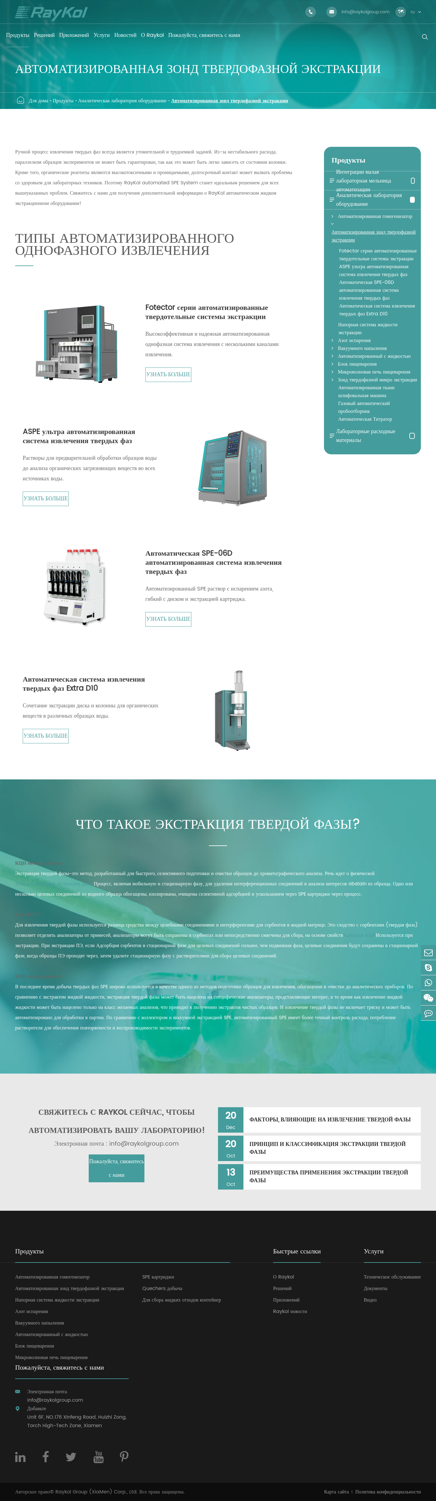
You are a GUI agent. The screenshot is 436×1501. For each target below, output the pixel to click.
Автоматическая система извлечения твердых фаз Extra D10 (84, 684)
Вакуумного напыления (362, 348)
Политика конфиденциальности (388, 1492)
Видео (370, 1300)
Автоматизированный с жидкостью (374, 356)
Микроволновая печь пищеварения (374, 372)
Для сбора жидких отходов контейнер (181, 1300)
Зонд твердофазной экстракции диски (54, 884)
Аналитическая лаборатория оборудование (122, 101)
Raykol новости (290, 1311)
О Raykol (283, 1277)
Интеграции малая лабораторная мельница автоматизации (360, 181)
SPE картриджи (158, 1277)
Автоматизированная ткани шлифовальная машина (366, 392)
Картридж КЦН (359, 935)
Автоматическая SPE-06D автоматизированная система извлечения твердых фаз (213, 562)
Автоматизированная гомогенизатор (375, 216)
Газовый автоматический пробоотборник (364, 407)
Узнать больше (168, 374)
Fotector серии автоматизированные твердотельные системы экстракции (206, 312)
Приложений (286, 1300)
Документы (376, 1288)
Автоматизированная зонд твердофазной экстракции (229, 101)
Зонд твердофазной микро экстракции (377, 380)
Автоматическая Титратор (365, 419)
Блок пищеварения (357, 364)
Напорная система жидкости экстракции (368, 329)
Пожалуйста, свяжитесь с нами (116, 1168)
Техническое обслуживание (392, 1277)
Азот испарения (354, 340)
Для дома (38, 101)
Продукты (63, 101)
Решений (282, 1288)
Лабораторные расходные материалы (362, 436)
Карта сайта (336, 1492)
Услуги (374, 1252)
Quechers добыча (162, 1288)
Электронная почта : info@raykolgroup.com (116, 1144)
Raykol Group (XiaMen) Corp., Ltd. (96, 1492)
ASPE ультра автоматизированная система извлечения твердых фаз (79, 436)
